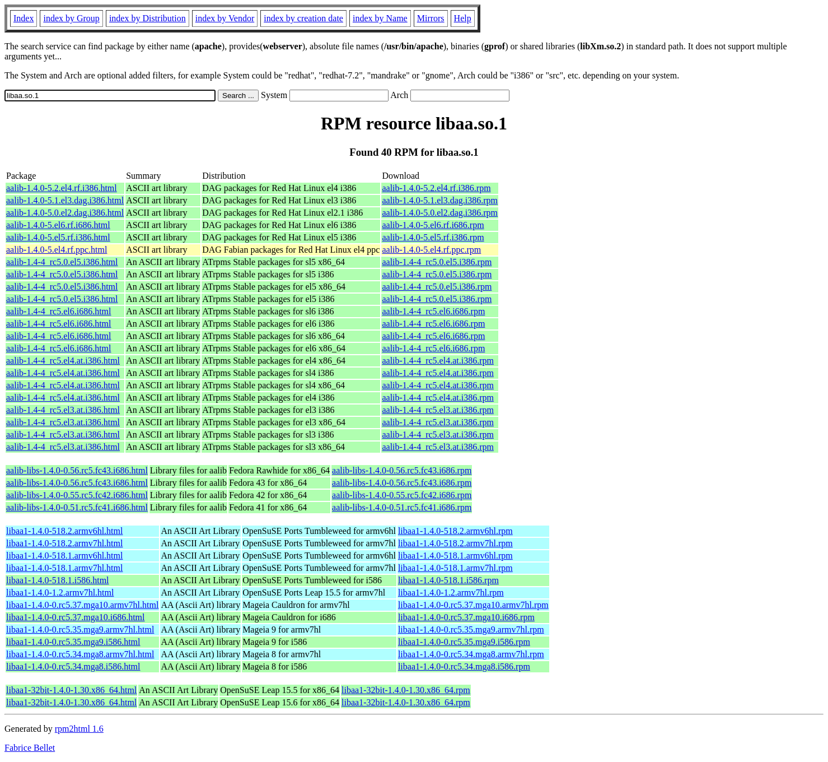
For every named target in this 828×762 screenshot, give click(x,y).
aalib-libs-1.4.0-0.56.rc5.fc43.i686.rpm (401, 470)
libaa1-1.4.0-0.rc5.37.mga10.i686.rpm (466, 617)
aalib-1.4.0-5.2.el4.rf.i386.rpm (436, 188)
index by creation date (303, 18)
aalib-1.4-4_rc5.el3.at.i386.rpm (438, 410)
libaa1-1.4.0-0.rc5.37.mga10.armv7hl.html (82, 605)
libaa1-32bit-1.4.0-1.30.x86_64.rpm (406, 690)
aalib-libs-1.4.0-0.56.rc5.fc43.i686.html (77, 470)
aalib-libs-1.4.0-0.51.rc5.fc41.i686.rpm (401, 507)
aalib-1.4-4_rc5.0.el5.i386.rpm (437, 262)
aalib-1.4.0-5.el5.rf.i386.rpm (433, 237)
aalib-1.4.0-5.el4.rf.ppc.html (56, 249)
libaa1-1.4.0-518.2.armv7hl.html (64, 543)
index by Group (71, 18)
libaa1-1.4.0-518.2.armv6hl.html (64, 531)
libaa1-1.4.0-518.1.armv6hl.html (64, 555)
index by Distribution (147, 18)
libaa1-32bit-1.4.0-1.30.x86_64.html (71, 690)
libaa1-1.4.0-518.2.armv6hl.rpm (455, 531)
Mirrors (431, 18)
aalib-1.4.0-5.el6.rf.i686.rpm (433, 225)
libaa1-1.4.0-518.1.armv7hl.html (64, 568)
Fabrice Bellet (29, 747)
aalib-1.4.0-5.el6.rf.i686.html (58, 225)
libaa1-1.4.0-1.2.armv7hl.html (60, 592)
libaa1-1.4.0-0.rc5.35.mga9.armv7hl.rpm (471, 629)
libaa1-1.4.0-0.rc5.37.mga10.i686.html (75, 617)
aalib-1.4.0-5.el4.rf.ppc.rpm (431, 249)
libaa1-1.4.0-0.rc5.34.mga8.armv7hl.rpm (471, 654)
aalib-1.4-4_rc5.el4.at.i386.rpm (438, 360)
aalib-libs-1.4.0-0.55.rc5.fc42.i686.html (77, 495)
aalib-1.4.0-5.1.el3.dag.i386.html (65, 200)
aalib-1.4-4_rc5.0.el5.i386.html (62, 262)
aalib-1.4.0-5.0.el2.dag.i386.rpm (440, 212)
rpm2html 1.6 (79, 728)
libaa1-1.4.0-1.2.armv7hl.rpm (451, 592)
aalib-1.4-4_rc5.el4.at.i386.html (63, 360)
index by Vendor (224, 18)
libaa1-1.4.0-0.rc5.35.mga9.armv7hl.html (80, 629)
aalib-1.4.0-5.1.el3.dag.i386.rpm (440, 200)
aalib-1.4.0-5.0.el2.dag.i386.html (65, 212)
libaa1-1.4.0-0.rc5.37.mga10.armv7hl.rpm (473, 605)
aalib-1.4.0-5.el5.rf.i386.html (58, 237)
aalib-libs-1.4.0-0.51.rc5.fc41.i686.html (77, 507)
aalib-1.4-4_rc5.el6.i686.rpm (433, 311)
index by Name (380, 18)
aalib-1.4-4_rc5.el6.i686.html (58, 311)
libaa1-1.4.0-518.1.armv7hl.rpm (455, 568)
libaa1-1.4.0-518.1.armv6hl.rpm (455, 555)
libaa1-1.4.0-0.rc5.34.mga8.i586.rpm (464, 666)
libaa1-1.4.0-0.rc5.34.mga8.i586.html (73, 666)
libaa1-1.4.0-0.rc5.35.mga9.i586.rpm (464, 642)
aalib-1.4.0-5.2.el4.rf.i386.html (61, 188)
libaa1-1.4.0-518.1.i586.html (57, 580)
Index (23, 18)
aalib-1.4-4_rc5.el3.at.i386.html (63, 410)
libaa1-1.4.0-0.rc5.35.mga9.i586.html (73, 642)
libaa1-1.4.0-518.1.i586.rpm (448, 580)
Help (462, 18)
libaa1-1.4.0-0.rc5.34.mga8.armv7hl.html (80, 654)
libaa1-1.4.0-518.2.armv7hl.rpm (455, 543)
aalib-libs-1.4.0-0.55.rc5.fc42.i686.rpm (401, 495)
